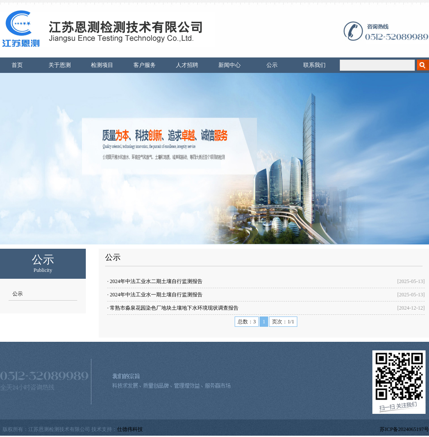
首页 (17, 65)
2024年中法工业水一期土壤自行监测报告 (156, 295)
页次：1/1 (283, 322)
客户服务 (144, 65)
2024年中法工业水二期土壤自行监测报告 (156, 281)
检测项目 (102, 65)
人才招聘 (187, 65)
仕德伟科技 (130, 429)
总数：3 (247, 322)
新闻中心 (229, 65)
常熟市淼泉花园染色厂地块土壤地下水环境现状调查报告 (174, 308)
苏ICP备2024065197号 (404, 429)
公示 (272, 65)
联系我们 (314, 65)
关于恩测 (59, 65)
